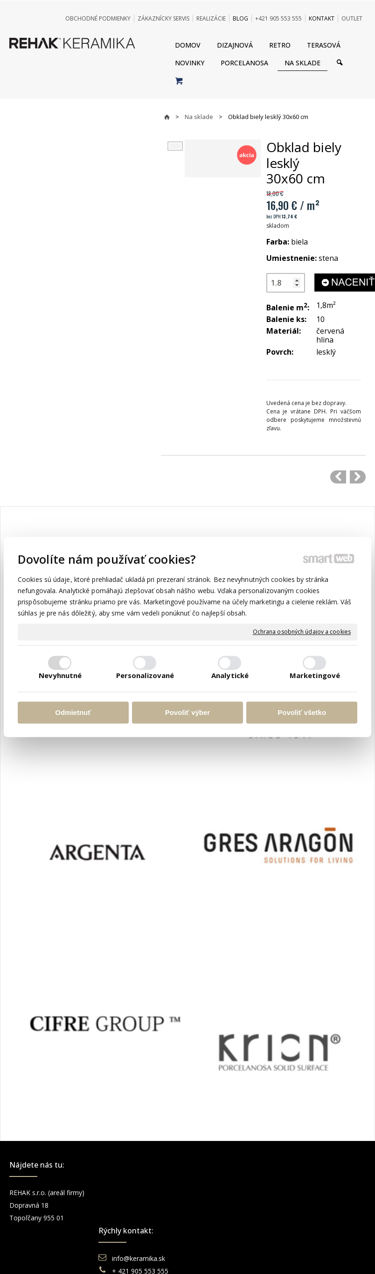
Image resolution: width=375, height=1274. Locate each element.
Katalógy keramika (232, 1230)
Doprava (217, 1205)
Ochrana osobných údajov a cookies (302, 632)
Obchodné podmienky (237, 1192)
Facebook (309, 1192)
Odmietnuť (73, 712)
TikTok (304, 1243)
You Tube (308, 1217)
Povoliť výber (187, 712)
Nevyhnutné (60, 675)
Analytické (230, 675)
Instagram (309, 1205)
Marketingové (315, 675)
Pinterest (307, 1230)
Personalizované (145, 675)
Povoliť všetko (302, 712)
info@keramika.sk (140, 1192)
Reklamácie (222, 1217)
